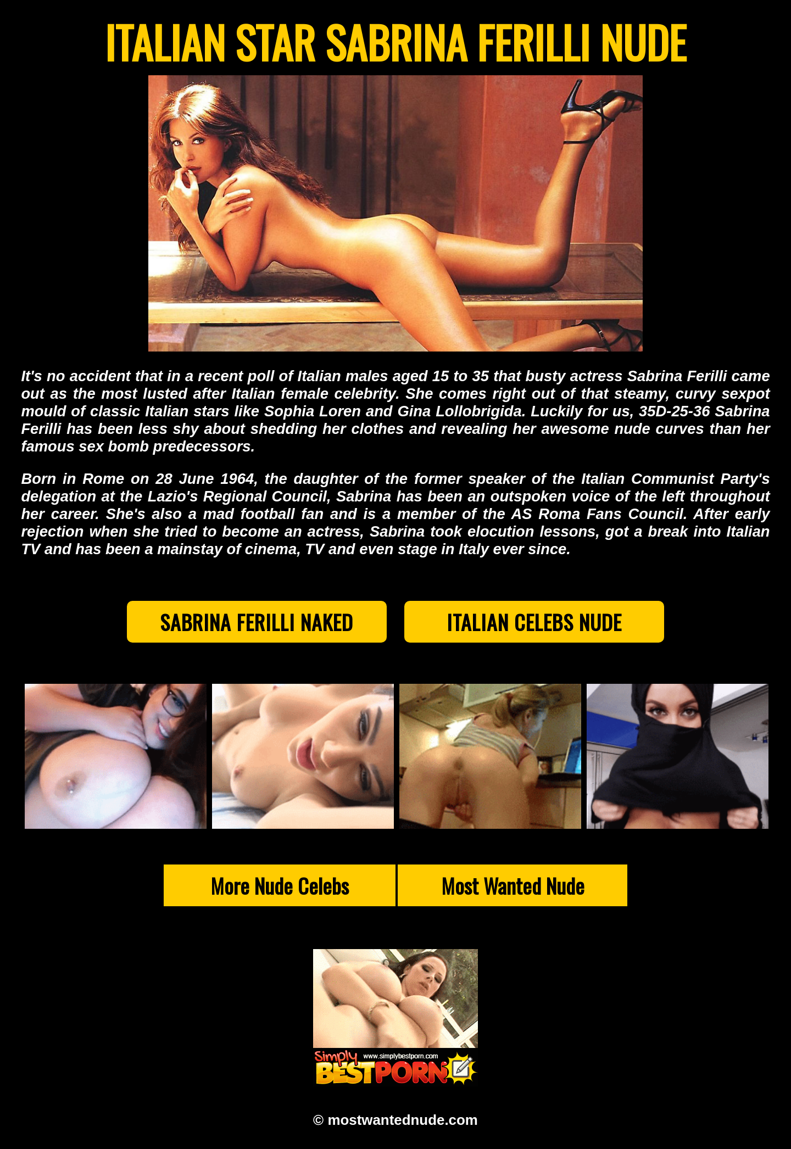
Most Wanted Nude (512, 890)
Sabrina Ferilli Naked (234, 624)
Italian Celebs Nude (556, 624)
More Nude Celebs (279, 890)
